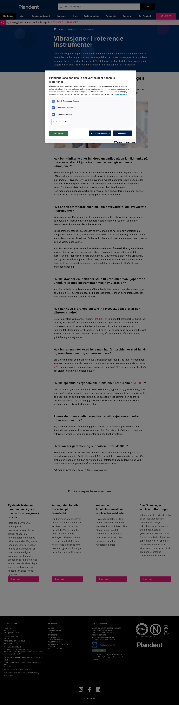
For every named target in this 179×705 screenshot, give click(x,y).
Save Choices (58, 133)
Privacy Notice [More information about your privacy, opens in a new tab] (121, 94)
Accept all (122, 133)
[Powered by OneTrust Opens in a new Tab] (124, 141)
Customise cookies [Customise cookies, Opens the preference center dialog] (61, 122)
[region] (90, 106)
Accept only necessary (100, 133)
